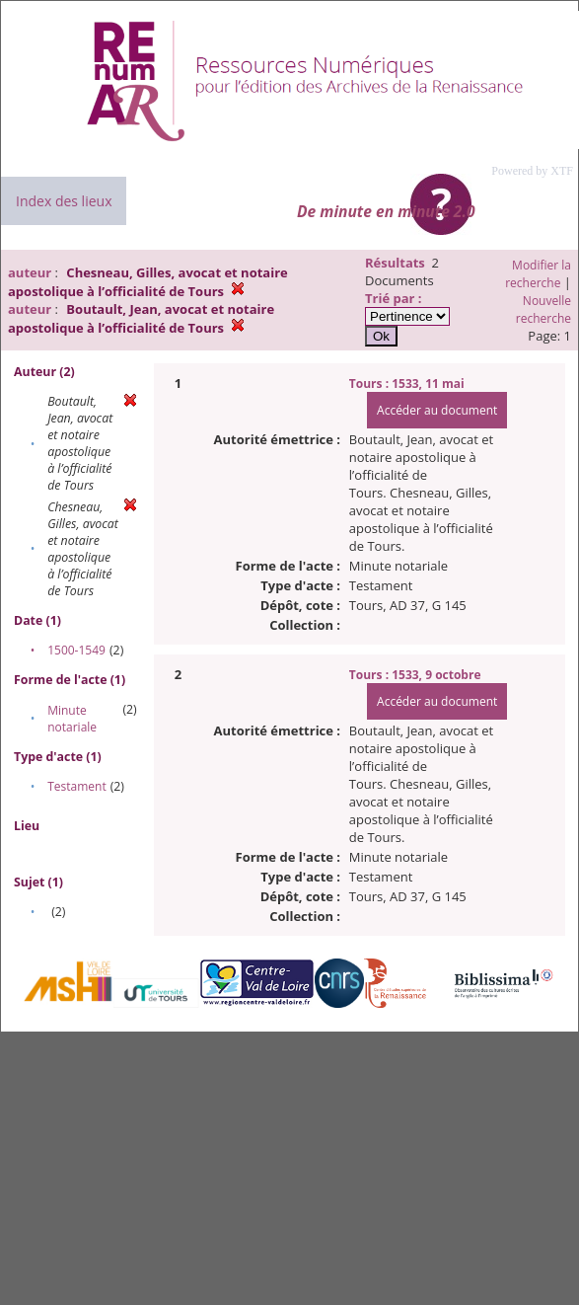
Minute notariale (72, 718)
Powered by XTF (532, 171)
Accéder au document (437, 410)
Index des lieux (63, 201)
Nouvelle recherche (543, 309)
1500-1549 (76, 650)
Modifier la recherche (538, 274)
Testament (77, 786)
